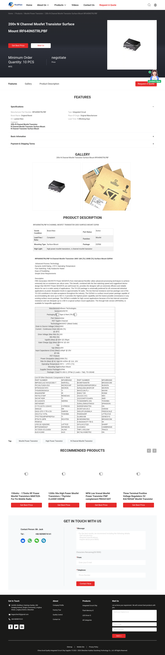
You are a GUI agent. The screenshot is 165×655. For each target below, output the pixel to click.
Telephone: (81, 570)
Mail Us (41, 45)
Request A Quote (146, 83)
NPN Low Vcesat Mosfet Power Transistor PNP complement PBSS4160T (98, 496)
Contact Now (85, 583)
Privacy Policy (93, 647)
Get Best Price (18, 45)
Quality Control (58, 615)
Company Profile (58, 605)
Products (18, 14)
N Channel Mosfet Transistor (82, 441)
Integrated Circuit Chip (89, 605)
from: (79, 557)
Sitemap (69, 647)
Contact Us (56, 619)
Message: (81, 528)
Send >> (118, 636)
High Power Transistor (54, 441)
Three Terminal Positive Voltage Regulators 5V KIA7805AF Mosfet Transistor (138, 496)
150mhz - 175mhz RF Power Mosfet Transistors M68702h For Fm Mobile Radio (25, 496)
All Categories (87, 620)
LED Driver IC (86, 615)
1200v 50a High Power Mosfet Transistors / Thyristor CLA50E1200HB (63, 496)
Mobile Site (80, 647)
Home (10, 14)
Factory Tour (57, 610)
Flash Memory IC (88, 610)
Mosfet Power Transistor (33, 14)
